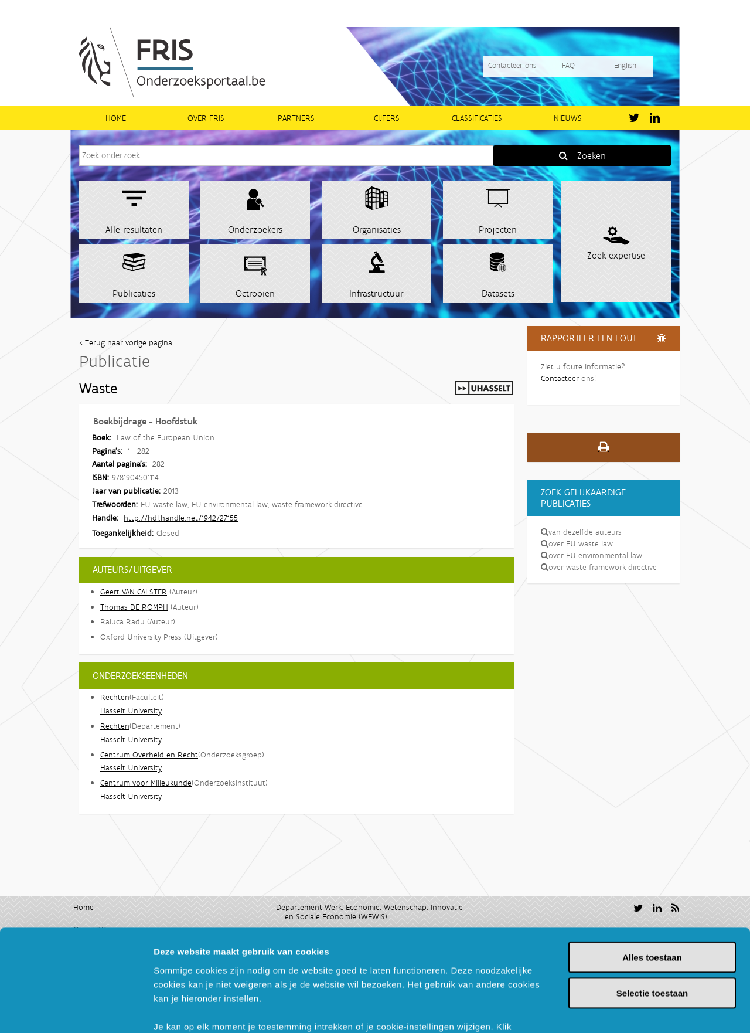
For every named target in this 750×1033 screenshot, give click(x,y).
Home (115, 118)
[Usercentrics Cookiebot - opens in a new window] (76, 1010)
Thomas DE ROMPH (134, 607)
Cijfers (387, 118)
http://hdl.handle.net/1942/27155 (181, 517)
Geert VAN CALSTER (133, 591)
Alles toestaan (652, 865)
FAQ (568, 65)
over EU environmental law (591, 555)
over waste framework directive (599, 567)
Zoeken (591, 155)
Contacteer (560, 378)
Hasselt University (131, 710)
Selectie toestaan (652, 901)
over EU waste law (577, 543)
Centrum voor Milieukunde (146, 782)
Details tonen (633, 1010)
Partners (296, 118)
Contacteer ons (512, 65)
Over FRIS (206, 118)
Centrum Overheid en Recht (149, 754)
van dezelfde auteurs (581, 531)
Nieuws (568, 118)
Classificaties (477, 118)
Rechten (114, 697)
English (625, 65)
